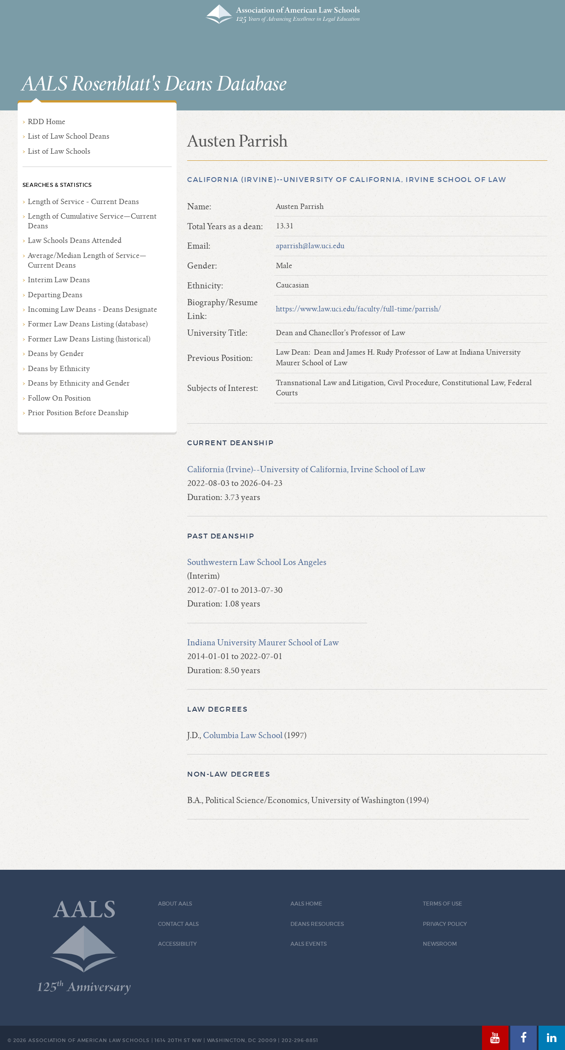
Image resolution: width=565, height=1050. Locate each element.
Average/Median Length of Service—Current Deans (87, 260)
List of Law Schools (59, 151)
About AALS (175, 903)
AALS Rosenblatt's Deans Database (154, 84)
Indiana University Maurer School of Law (263, 642)
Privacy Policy (445, 924)
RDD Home (46, 122)
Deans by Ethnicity (59, 368)
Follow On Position (59, 398)
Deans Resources (317, 924)
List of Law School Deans (68, 136)
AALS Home (306, 903)
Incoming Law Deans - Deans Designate (92, 309)
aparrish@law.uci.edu (310, 246)
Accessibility (177, 943)
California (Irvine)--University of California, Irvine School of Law (347, 179)
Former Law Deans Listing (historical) (89, 339)
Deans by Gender (56, 353)
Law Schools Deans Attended (74, 240)
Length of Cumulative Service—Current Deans (92, 221)
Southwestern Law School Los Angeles (257, 562)
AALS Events (308, 943)
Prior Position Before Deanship (78, 413)
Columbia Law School (242, 735)
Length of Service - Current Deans (83, 201)
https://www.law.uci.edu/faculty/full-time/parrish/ (358, 309)
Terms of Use (442, 903)
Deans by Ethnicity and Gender (79, 383)
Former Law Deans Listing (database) (88, 324)
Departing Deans (55, 295)
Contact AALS (178, 924)
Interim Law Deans (59, 280)
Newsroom (440, 943)
